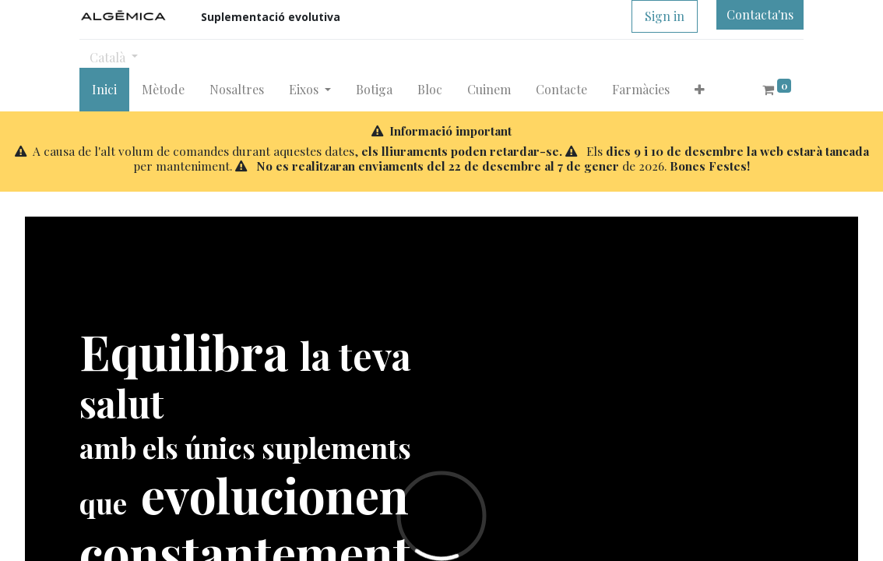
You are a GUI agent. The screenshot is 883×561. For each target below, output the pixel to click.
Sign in (664, 16)
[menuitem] (104, 89)
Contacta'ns (759, 14)
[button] (699, 89)
